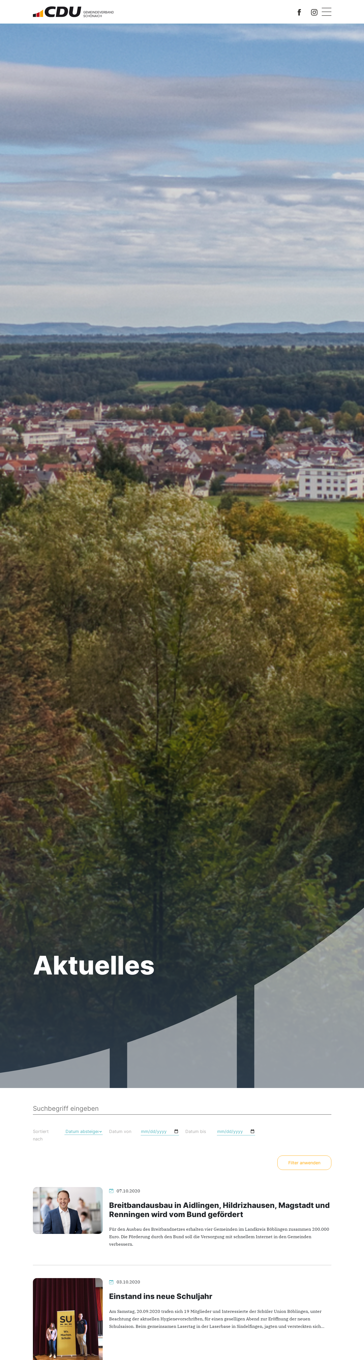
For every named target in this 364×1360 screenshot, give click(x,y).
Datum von (120, 1131)
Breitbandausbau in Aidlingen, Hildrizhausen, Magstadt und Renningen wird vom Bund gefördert (219, 1210)
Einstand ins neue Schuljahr (160, 1296)
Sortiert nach (41, 1135)
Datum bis (195, 1131)
